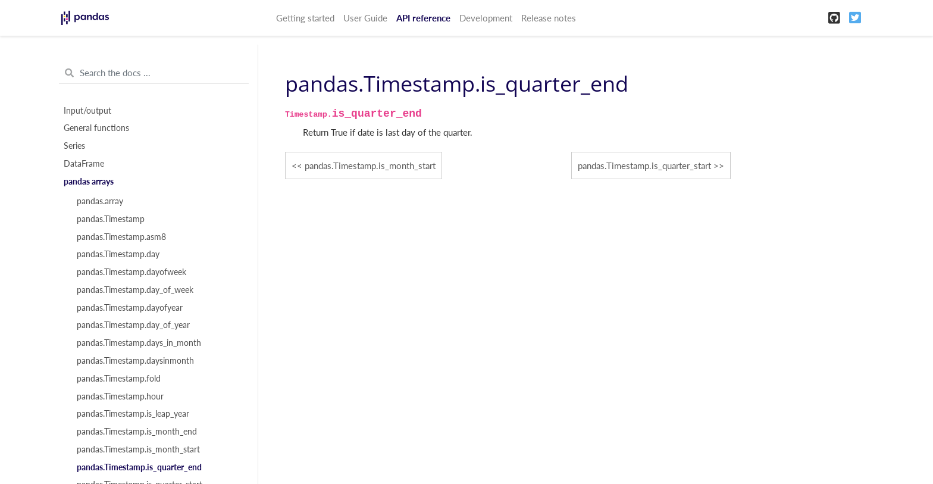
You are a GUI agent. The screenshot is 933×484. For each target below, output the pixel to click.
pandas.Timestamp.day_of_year (133, 325)
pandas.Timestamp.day (118, 254)
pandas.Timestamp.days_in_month (139, 343)
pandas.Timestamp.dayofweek (131, 272)
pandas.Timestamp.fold (119, 378)
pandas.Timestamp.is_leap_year (133, 414)
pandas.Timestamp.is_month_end (137, 431)
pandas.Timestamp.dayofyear (130, 308)
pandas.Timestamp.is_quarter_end (139, 467)
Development (485, 18)
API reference (423, 18)
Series (74, 146)
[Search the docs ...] (154, 73)
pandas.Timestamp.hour (120, 396)
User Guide (365, 18)
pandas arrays (89, 181)
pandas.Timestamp (111, 219)
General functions (96, 128)
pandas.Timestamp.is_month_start (138, 449)
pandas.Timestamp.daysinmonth (135, 361)
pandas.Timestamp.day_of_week (135, 290)
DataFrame (84, 163)
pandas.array (100, 201)
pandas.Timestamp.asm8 (121, 237)
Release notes (548, 18)
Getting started (305, 18)
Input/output (87, 110)
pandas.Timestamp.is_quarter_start (644, 165)
